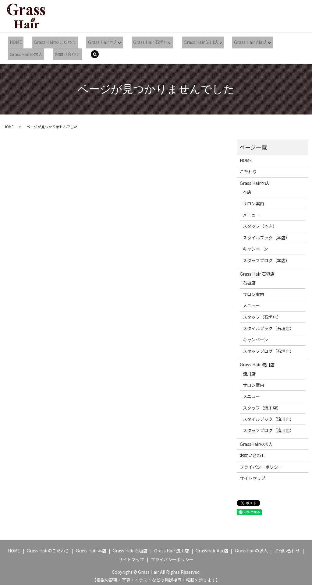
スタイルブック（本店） (266, 234)
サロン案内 (253, 200)
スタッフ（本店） (260, 223)
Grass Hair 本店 (91, 547)
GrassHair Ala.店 (212, 547)
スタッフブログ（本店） (266, 257)
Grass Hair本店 (96, 41)
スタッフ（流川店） (262, 405)
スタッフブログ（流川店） (268, 427)
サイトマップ (252, 475)
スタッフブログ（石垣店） (268, 348)
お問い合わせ (63, 52)
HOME (14, 41)
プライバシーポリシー (261, 464)
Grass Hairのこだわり (51, 41)
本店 (247, 189)
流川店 (249, 370)
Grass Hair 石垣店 (143, 41)
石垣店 (249, 280)
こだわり (248, 168)
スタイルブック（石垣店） (268, 325)
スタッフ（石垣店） (262, 314)
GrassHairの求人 (24, 52)
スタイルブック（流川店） (268, 416)
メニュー (251, 212)
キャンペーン (255, 246)
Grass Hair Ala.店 (242, 41)
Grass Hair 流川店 (193, 41)
